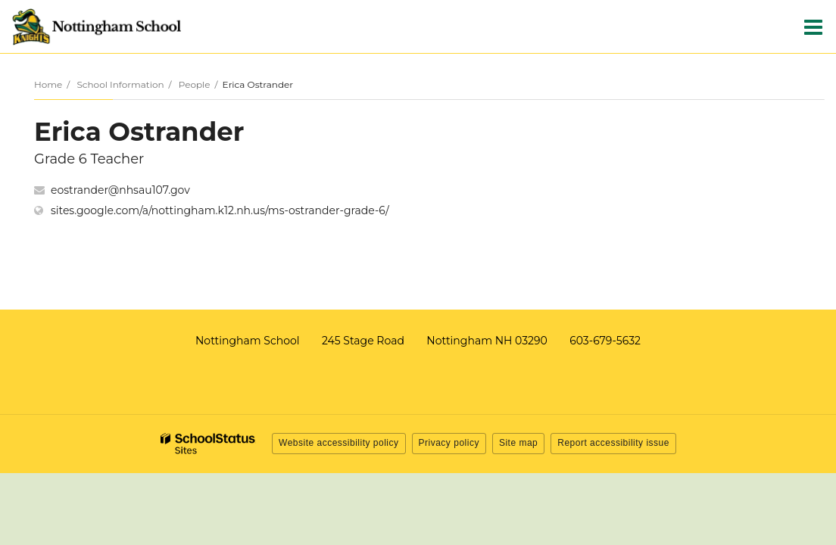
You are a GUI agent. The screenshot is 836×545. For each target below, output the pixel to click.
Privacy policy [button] (449, 443)
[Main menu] (813, 26)
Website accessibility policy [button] (339, 443)
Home (48, 84)
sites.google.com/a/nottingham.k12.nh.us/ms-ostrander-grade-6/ (220, 210)
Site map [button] (518, 443)
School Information (120, 84)
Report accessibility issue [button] (613, 443)
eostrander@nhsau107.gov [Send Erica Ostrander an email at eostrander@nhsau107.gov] (120, 190)
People (195, 84)
